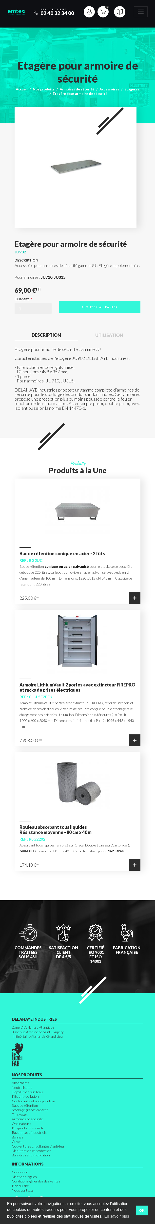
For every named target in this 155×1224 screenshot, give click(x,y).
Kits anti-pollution (25, 1096)
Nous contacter (23, 1190)
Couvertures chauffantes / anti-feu (38, 1146)
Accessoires (109, 89)
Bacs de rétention (25, 1105)
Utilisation (109, 335)
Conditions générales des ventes (36, 1181)
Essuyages (20, 1114)
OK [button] (142, 1210)
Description (46, 335)
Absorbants (20, 1083)
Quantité (22, 299)
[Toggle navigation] (141, 11)
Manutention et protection (31, 1151)
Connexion (20, 1172)
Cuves (16, 1141)
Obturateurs (21, 1124)
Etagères (131, 89)
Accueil (22, 89)
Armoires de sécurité (77, 89)
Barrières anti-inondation (31, 1155)
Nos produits (44, 89)
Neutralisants (22, 1087)
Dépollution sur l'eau (27, 1092)
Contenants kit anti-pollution (33, 1101)
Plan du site (20, 1186)
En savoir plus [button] (116, 1216)
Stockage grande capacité (30, 1110)
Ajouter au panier (100, 307)
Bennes (17, 1137)
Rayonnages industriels (29, 1132)
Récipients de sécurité (28, 1128)
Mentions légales (24, 1177)
